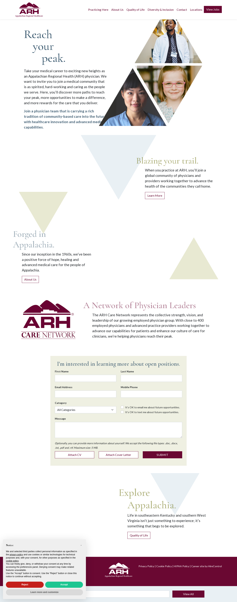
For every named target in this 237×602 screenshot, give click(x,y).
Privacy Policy (146, 566)
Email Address (63, 387)
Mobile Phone (129, 387)
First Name (62, 371)
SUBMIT (162, 454)
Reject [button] (24, 584)
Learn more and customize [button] (44, 592)
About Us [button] (117, 9)
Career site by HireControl (206, 566)
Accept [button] (64, 584)
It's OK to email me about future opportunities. (152, 407)
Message (60, 418)
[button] (81, 545)
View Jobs (212, 9)
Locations (196, 9)
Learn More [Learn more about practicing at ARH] (154, 195)
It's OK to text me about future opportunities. (152, 412)
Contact (182, 9)
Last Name (127, 371)
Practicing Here (98, 9)
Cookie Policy (164, 566)
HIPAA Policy (181, 566)
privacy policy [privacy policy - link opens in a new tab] (16, 554)
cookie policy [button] (12, 561)
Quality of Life (135, 9)
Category (60, 402)
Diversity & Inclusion (161, 9)
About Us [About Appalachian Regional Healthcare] (30, 279)
